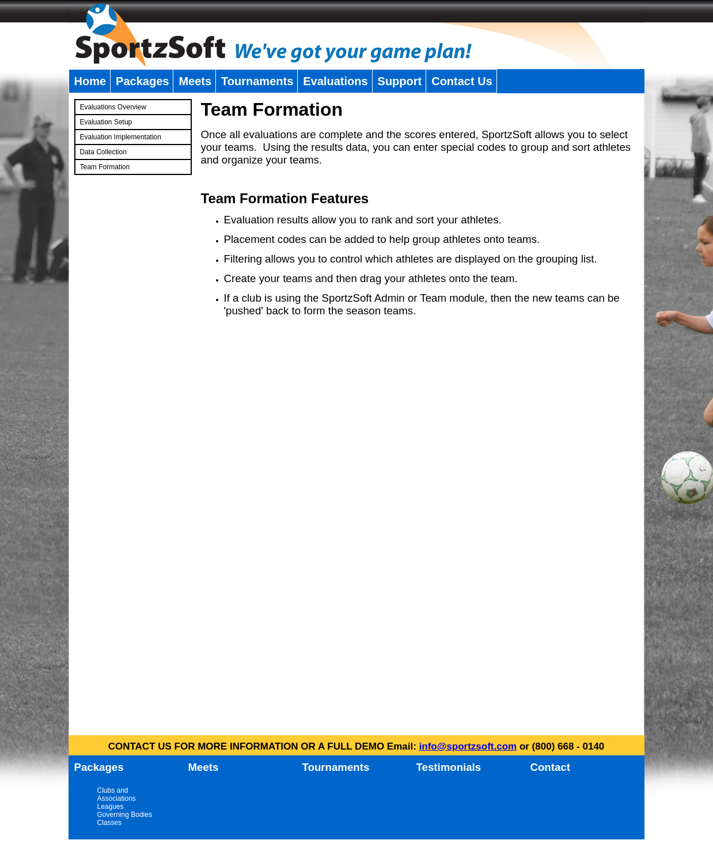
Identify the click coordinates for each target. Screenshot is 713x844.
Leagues (110, 807)
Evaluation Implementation (120, 137)
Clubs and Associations (116, 794)
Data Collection (103, 152)
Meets (195, 81)
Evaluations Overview (113, 107)
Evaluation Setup (106, 122)
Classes (109, 823)
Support (400, 81)
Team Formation (105, 167)
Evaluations (335, 81)
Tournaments (257, 81)
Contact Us (461, 81)
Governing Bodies (124, 815)
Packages (142, 81)
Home (90, 81)
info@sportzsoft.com (468, 746)
